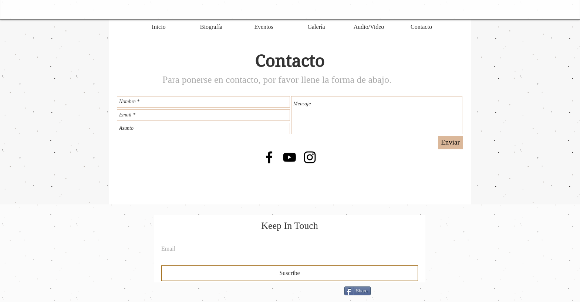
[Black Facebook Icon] (269, 157)
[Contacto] (421, 27)
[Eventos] (263, 27)
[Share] (357, 290)
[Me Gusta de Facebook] (419, 293)
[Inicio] (158, 27)
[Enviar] (450, 142)
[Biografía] (211, 27)
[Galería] (316, 27)
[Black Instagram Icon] (310, 157)
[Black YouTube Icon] (289, 157)
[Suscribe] (289, 273)
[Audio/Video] (369, 27)
